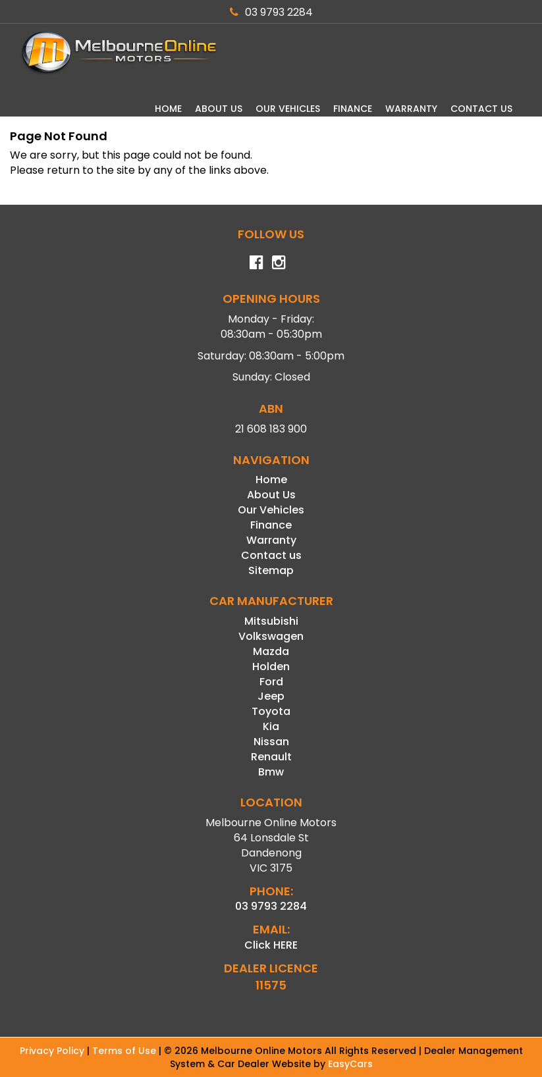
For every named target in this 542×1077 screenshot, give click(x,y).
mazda (271, 651)
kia (271, 726)
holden (271, 666)
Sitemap (271, 570)
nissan (271, 741)
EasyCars (350, 1063)
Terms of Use (125, 1050)
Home (168, 108)
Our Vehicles (288, 108)
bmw (271, 771)
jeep (271, 696)
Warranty (411, 108)
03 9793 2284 (271, 12)
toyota (271, 711)
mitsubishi (271, 621)
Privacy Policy (53, 1050)
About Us (218, 108)
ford (271, 681)
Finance (352, 108)
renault (271, 756)
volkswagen (271, 636)
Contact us (481, 108)
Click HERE (271, 945)
